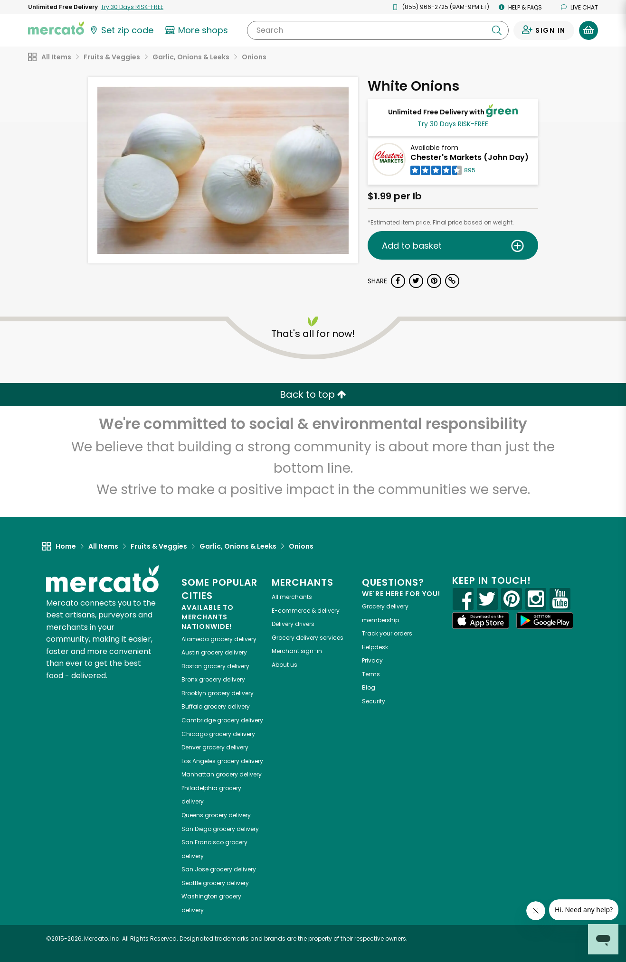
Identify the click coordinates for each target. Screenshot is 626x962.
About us (284, 665)
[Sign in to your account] (543, 30)
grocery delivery (218, 639)
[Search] (378, 30)
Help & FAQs (520, 7)
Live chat (579, 7)
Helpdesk (375, 647)
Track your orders (387, 633)
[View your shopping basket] (588, 30)
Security (373, 701)
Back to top (313, 394)
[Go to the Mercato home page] (56, 27)
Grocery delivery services (307, 638)
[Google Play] (544, 620)
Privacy (372, 660)
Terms (371, 674)
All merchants (292, 597)
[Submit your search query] (496, 30)
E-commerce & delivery (306, 611)
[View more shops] (198, 30)
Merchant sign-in (297, 651)
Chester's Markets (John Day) (469, 157)
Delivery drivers (293, 624)
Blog (368, 687)
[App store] (480, 620)
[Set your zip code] (121, 30)
